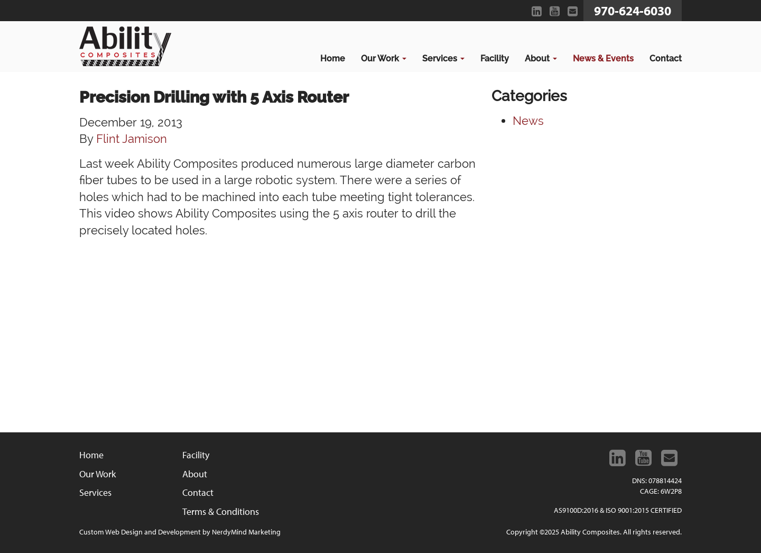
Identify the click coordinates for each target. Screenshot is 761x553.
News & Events (603, 58)
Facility (494, 58)
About (541, 58)
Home (332, 58)
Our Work (383, 58)
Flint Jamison (131, 139)
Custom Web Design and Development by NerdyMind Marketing (180, 532)
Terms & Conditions (220, 511)
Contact (665, 58)
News (528, 121)
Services (443, 58)
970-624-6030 (632, 11)
